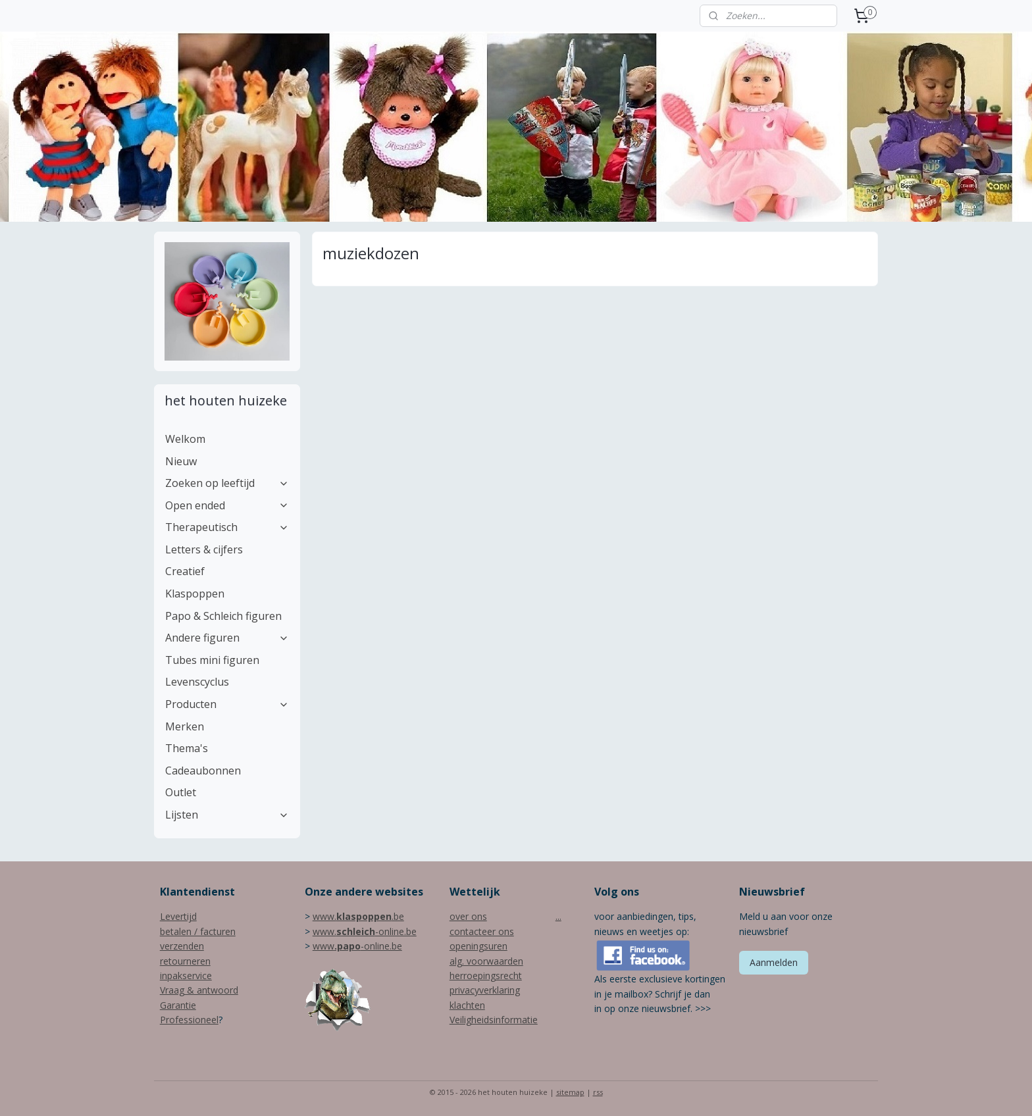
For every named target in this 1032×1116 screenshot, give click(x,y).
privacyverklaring (485, 990)
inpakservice (186, 975)
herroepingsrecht (486, 975)
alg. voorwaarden (486, 961)
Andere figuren (227, 637)
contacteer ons (482, 931)
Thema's (186, 748)
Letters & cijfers (204, 549)
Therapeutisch (227, 527)
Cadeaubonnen (203, 770)
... (558, 916)
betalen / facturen (198, 931)
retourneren (185, 961)
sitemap (570, 1092)
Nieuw (181, 461)
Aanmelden (774, 962)
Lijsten (227, 814)
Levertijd (178, 916)
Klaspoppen (194, 593)
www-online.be (357, 946)
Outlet (180, 792)
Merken (184, 726)
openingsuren (478, 946)
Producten (227, 704)
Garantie (178, 1005)
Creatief (185, 571)
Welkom (185, 439)
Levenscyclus (197, 681)
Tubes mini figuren (212, 660)
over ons (468, 916)
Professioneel (189, 1019)
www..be (358, 916)
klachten (467, 1005)
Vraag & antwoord (199, 990)
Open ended (227, 505)
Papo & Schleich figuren (223, 616)
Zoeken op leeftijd (227, 483)
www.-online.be (365, 931)
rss (598, 1092)
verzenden (182, 946)
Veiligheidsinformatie (494, 1019)
